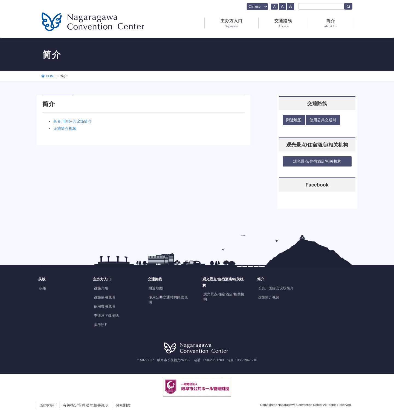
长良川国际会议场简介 (72, 121)
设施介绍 (101, 288)
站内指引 (48, 405)
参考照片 (101, 325)
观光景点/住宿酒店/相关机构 (223, 296)
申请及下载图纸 (106, 316)
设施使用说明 (104, 297)
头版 (42, 288)
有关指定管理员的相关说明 (86, 405)
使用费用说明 (104, 306)
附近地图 (156, 288)
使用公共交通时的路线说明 (168, 299)
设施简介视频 (64, 128)
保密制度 (123, 405)
